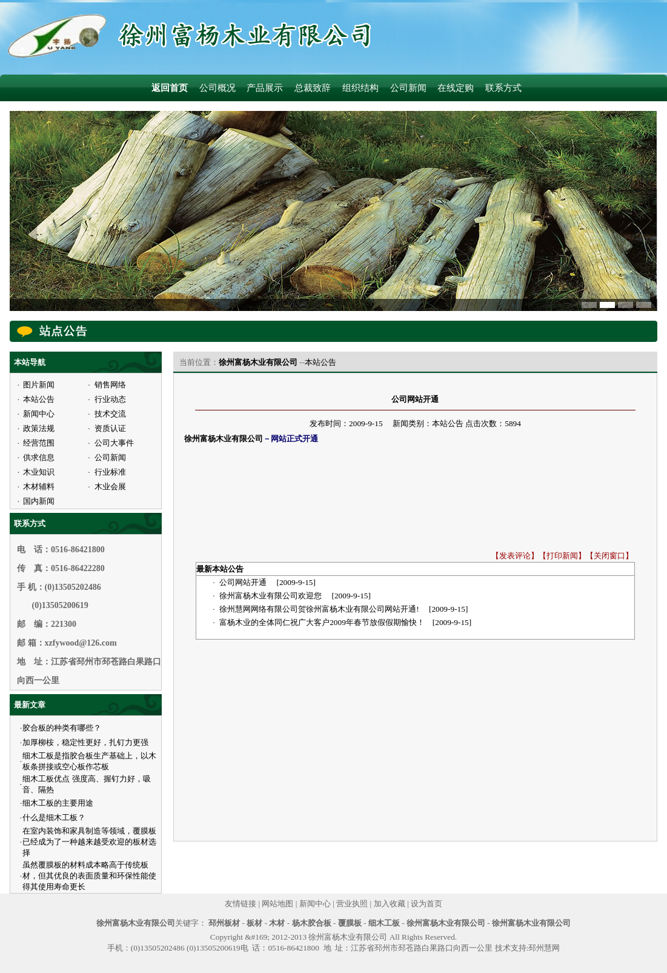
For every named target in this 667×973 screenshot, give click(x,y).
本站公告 (320, 362)
